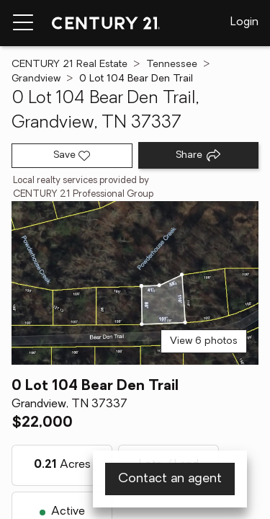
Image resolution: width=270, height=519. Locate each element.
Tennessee (171, 64)
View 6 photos (204, 341)
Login (244, 22)
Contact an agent (170, 479)
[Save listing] (72, 155)
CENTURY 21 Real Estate (69, 64)
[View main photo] (135, 282)
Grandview (36, 79)
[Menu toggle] (23, 23)
